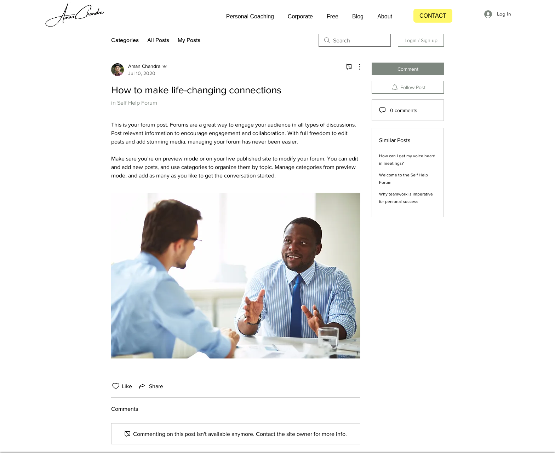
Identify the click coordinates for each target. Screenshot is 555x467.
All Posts (158, 40)
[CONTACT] (432, 16)
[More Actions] (356, 67)
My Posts (189, 40)
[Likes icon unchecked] (115, 386)
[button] (247, 16)
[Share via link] (150, 386)
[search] (355, 40)
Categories (125, 40)
